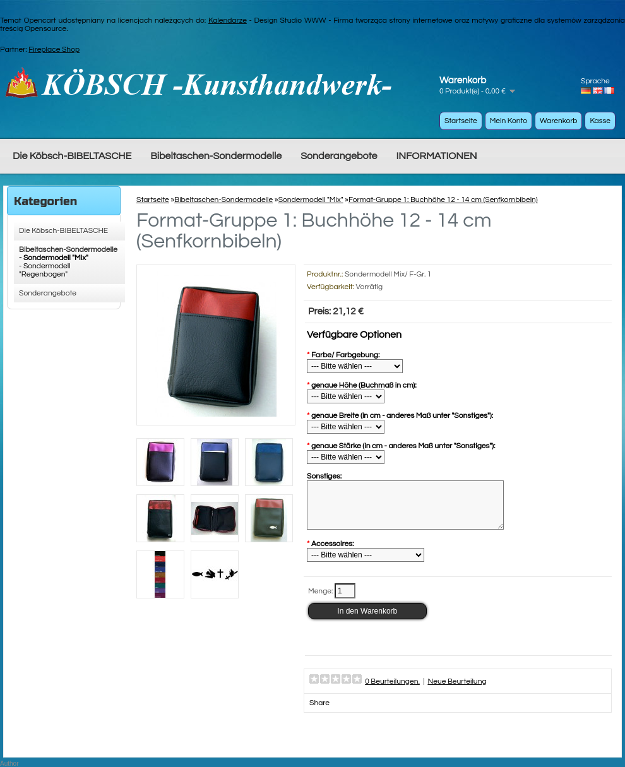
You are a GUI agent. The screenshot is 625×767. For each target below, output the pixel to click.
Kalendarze (227, 20)
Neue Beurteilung (456, 691)
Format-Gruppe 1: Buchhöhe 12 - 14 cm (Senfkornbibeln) (443, 200)
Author (9, 763)
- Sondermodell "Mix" (53, 258)
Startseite (460, 121)
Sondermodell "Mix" (310, 200)
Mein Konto (508, 121)
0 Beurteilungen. (392, 691)
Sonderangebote (339, 156)
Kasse (600, 121)
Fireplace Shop (54, 49)
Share (319, 712)
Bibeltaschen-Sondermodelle (216, 156)
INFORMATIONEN (436, 156)
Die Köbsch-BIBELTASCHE (72, 156)
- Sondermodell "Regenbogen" (45, 270)
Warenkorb (558, 121)
